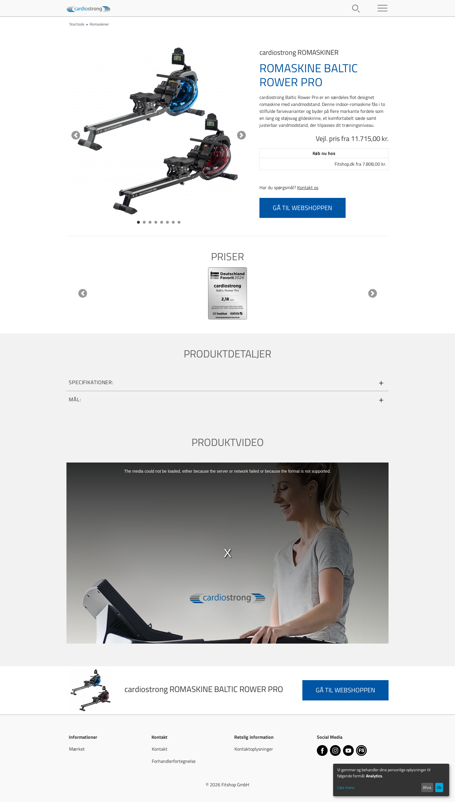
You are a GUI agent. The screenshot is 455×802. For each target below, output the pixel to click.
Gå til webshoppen (302, 208)
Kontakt (159, 748)
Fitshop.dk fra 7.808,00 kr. (360, 163)
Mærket (77, 748)
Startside (76, 24)
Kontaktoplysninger (253, 748)
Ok (439, 787)
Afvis (427, 787)
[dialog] (391, 780)
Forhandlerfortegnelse (174, 761)
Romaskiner (99, 24)
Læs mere (345, 787)
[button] (75, 135)
